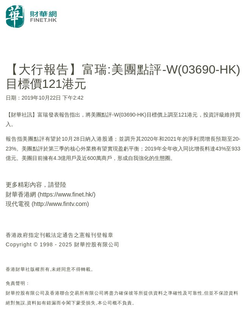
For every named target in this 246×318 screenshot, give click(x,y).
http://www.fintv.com (60, 204)
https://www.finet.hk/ (66, 194)
